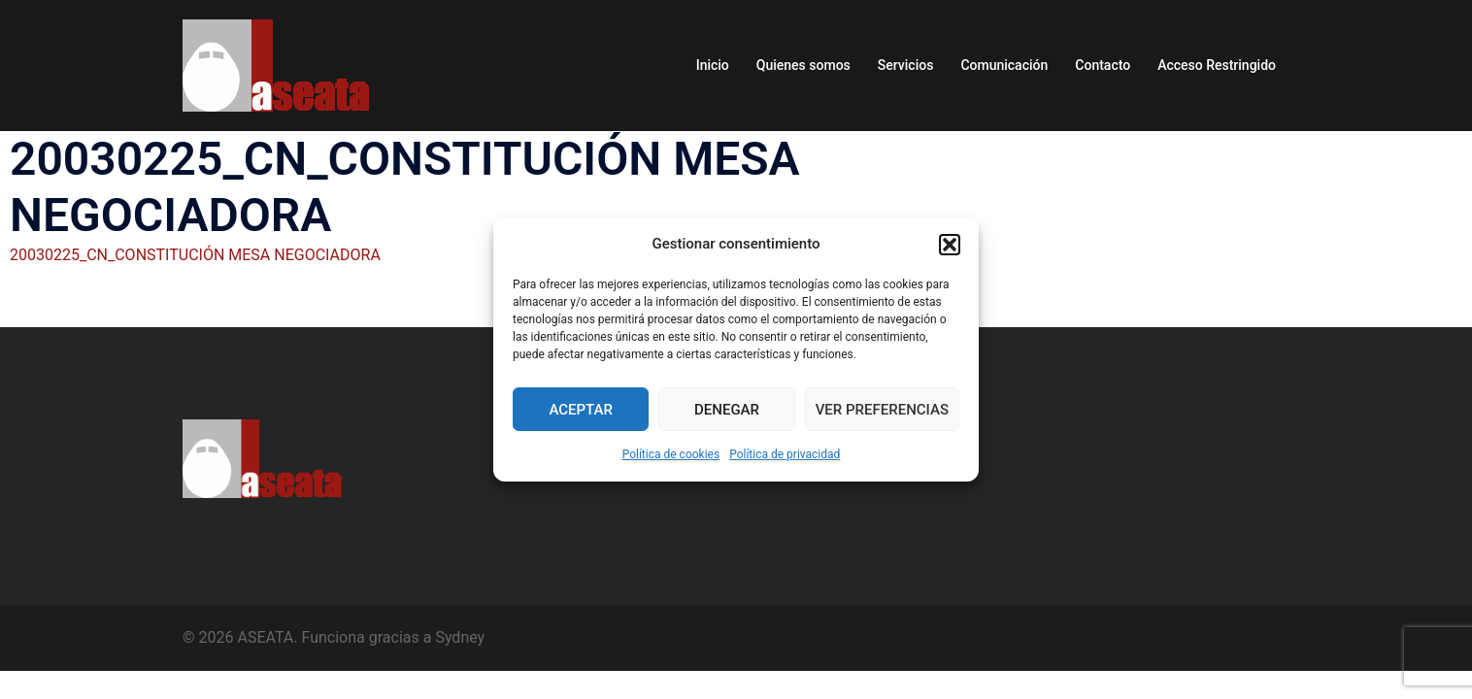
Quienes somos (803, 65)
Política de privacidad (784, 454)
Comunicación (1004, 65)
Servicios (906, 65)
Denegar (726, 409)
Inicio (712, 65)
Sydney (460, 637)
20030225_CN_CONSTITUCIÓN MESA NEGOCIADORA (195, 255)
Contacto (1102, 65)
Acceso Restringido (1216, 65)
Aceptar (581, 409)
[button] (949, 244)
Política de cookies (671, 454)
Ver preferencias (882, 409)
